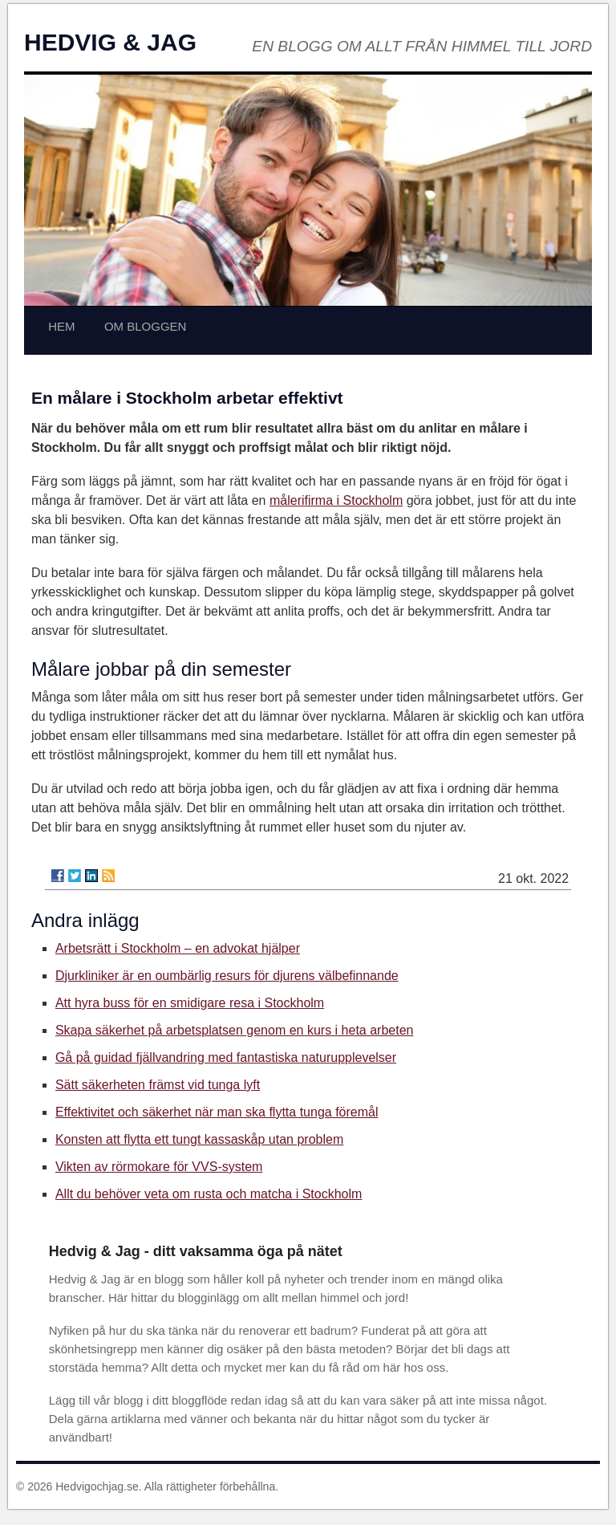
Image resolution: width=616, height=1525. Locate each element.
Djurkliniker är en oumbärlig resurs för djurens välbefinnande (227, 975)
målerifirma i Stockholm (336, 500)
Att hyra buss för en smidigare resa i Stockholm (189, 1003)
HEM (61, 326)
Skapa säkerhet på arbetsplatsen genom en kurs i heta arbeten (234, 1030)
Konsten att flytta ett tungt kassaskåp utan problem (199, 1139)
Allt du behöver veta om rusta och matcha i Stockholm (208, 1194)
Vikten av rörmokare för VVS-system (158, 1166)
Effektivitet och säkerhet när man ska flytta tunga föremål (217, 1112)
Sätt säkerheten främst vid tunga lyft (157, 1085)
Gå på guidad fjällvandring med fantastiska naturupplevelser (225, 1057)
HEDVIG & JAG (110, 42)
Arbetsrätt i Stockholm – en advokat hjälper (177, 948)
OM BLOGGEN (145, 326)
